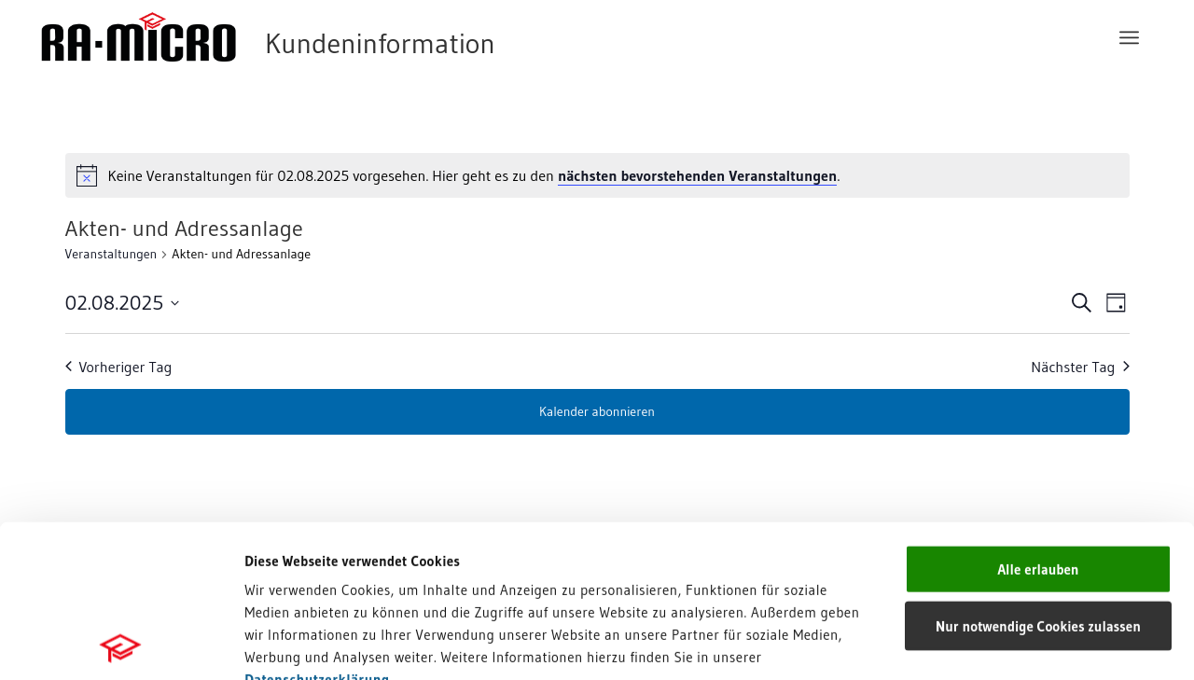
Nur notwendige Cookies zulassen (1038, 473)
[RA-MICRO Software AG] (344, 37)
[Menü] (1129, 37)
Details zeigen (963, 643)
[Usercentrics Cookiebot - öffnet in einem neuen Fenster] (120, 644)
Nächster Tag (1080, 366)
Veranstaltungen (111, 253)
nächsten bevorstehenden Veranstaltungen (697, 175)
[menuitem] (1129, 37)
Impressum (280, 549)
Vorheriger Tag (119, 366)
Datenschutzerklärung (317, 526)
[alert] (597, 175)
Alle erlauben (1037, 416)
